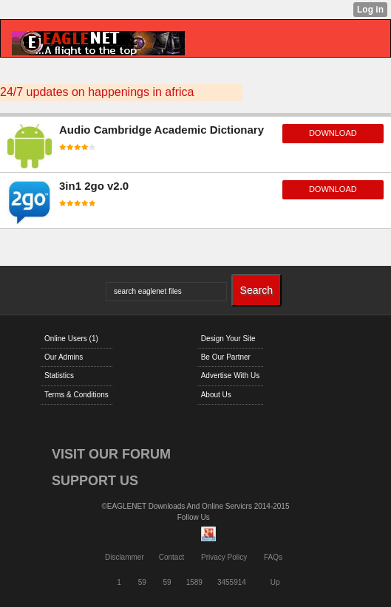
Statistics (59, 375)
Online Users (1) (71, 339)
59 (142, 582)
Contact (171, 557)
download (333, 132)
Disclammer (124, 557)
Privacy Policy (224, 557)
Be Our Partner (226, 357)
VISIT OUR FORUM (111, 454)
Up (275, 582)
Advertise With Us (230, 375)
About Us (216, 395)
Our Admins (63, 357)
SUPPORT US (95, 480)
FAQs (273, 557)
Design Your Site (228, 339)
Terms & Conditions (76, 395)
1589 (194, 582)
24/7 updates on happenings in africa (97, 92)
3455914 (231, 582)
